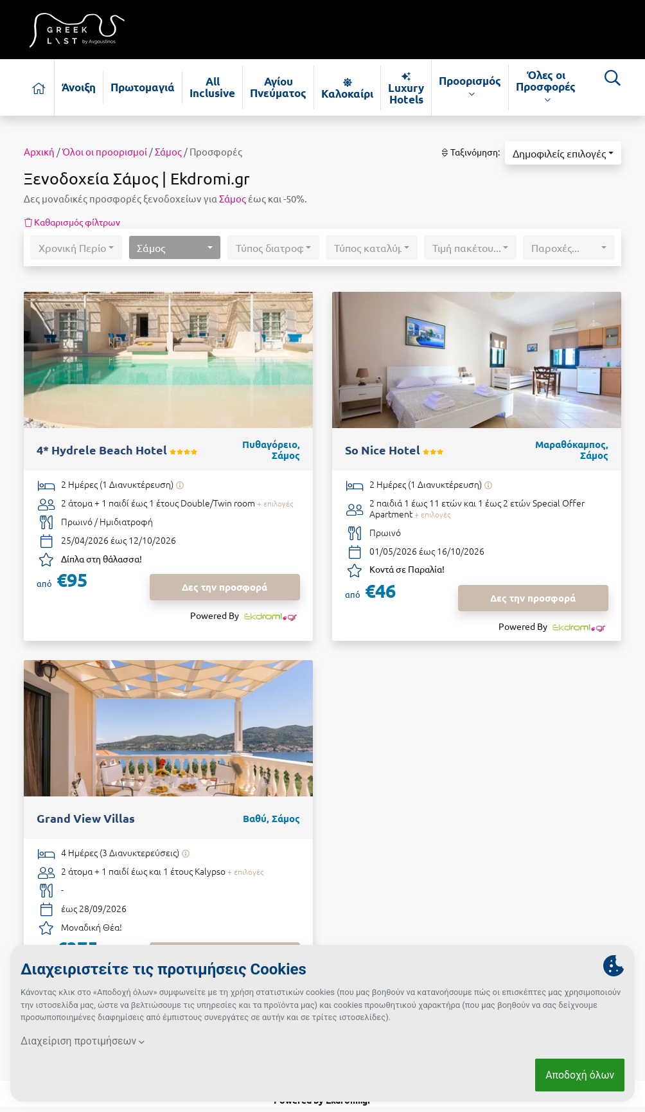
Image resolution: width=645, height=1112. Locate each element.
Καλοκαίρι (347, 88)
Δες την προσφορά (224, 586)
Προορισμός (470, 87)
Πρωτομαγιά (142, 87)
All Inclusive (212, 87)
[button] (563, 153)
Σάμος (168, 151)
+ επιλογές (275, 503)
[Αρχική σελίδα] (39, 87)
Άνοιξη (79, 87)
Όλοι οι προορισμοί (104, 151)
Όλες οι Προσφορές (546, 86)
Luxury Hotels (406, 88)
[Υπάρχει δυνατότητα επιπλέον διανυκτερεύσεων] (179, 485)
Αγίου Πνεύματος (278, 87)
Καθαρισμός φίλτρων (72, 222)
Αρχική (39, 151)
